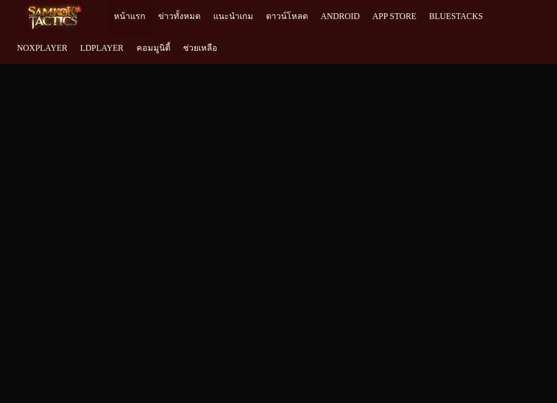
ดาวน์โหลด (287, 16)
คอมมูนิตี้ (153, 47)
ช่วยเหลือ (200, 47)
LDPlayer (101, 47)
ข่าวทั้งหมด (179, 16)
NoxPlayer (42, 47)
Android (340, 16)
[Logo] (59, 17)
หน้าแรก (129, 16)
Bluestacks (456, 16)
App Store (394, 16)
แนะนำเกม (233, 16)
